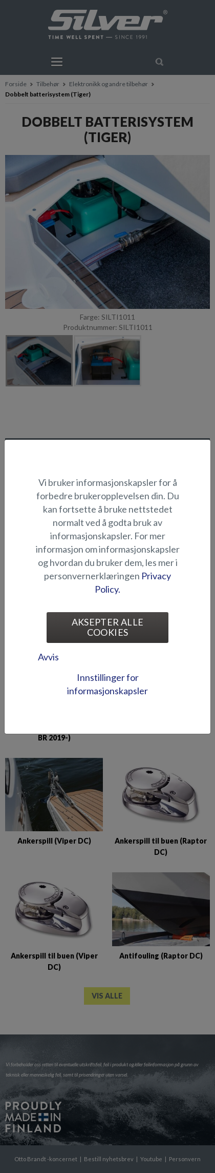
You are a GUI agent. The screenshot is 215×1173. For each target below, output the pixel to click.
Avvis (48, 656)
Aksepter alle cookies (108, 627)
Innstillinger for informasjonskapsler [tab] (107, 684)
